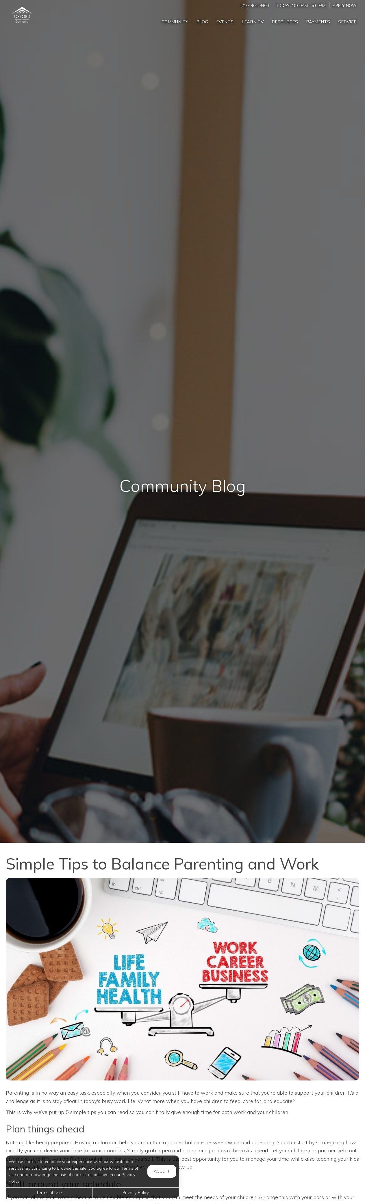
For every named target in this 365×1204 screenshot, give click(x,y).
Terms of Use (49, 1192)
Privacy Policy (136, 1192)
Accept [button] (162, 1171)
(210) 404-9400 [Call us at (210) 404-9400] (254, 5)
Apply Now (344, 5)
